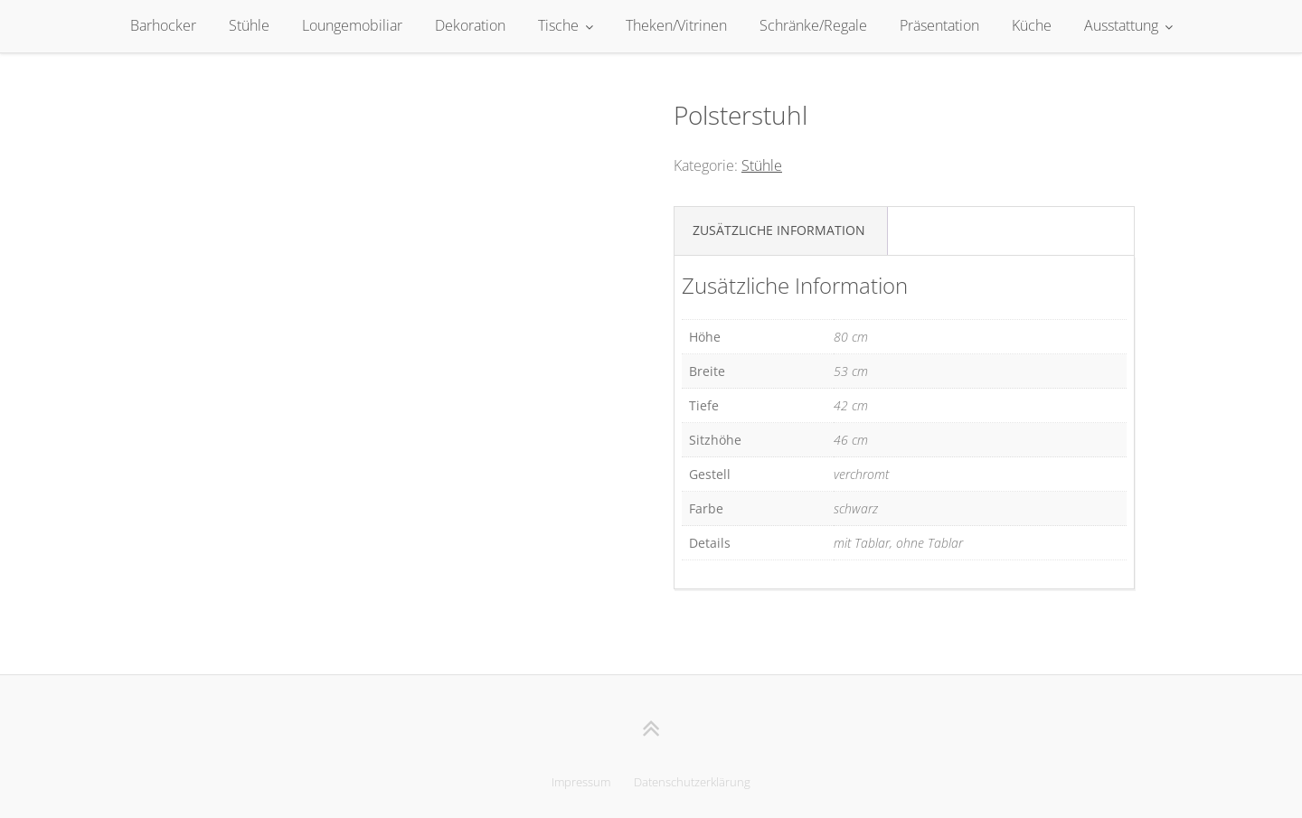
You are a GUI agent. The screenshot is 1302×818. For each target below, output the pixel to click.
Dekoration (470, 25)
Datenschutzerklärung (692, 782)
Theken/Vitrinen (676, 25)
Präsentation (939, 25)
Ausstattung (1121, 25)
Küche (1032, 25)
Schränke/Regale (813, 25)
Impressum (581, 782)
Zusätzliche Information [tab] (779, 230)
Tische (558, 25)
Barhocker (163, 25)
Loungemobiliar (352, 25)
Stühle (249, 25)
